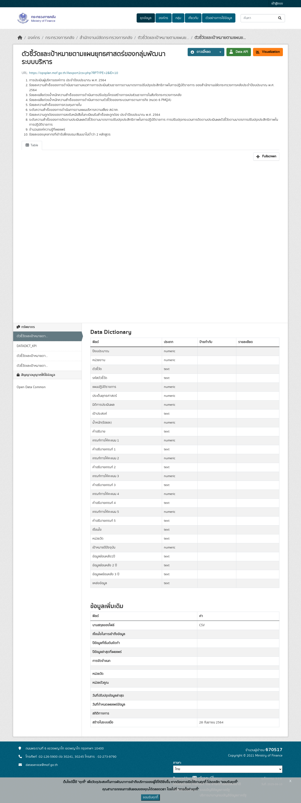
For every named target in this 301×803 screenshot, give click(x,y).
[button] (219, 52)
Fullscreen (266, 156)
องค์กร (163, 18)
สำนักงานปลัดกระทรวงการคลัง (106, 38)
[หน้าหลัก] (20, 38)
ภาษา (177, 763)
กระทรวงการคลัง (59, 38)
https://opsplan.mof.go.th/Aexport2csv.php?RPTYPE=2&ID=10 (73, 73)
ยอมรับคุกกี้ (150, 797)
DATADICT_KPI (26, 346)
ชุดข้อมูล (145, 18)
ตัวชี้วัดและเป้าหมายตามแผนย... (163, 38)
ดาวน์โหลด (201, 52)
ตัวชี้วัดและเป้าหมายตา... (32, 336)
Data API (239, 52)
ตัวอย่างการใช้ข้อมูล (219, 18)
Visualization (268, 52)
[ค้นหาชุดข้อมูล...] (263, 18)
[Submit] (280, 18)
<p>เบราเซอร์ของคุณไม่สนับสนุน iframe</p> (150, 239)
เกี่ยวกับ (193, 18)
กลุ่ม (178, 18)
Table (32, 145)
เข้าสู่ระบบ (277, 3)
